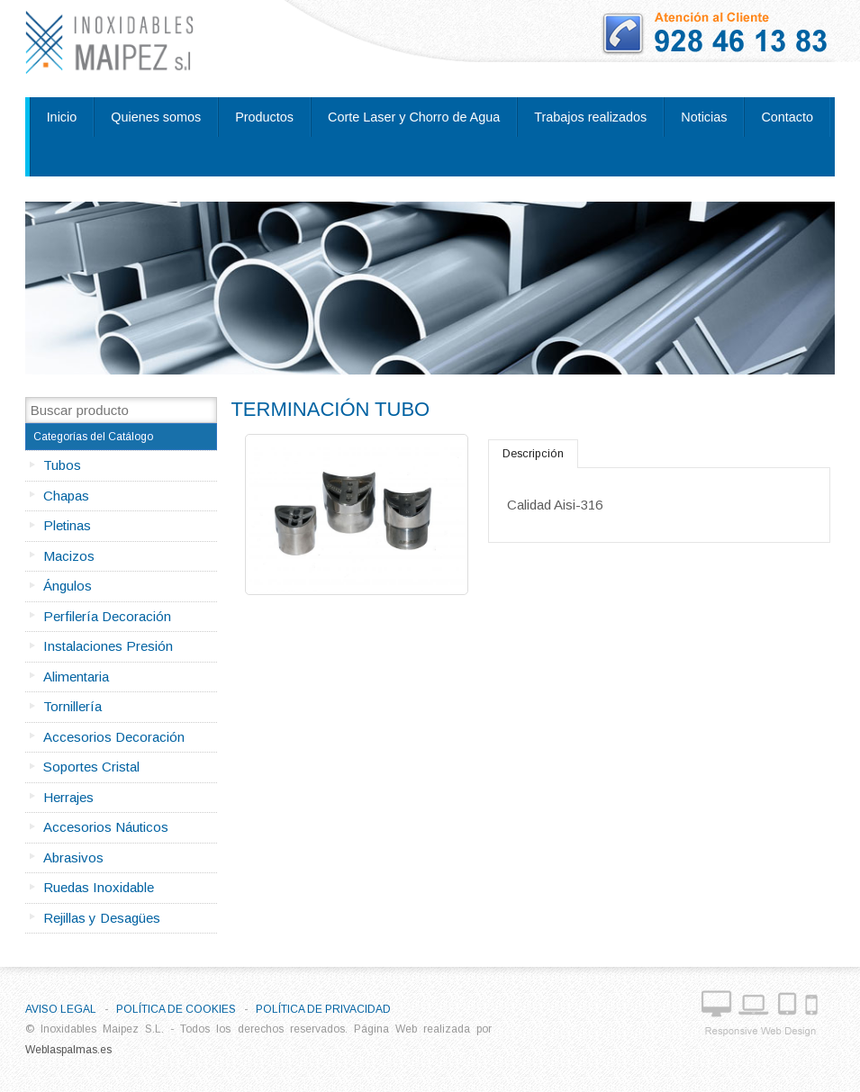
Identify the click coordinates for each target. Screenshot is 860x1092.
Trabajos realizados (590, 117)
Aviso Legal (60, 1009)
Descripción (533, 453)
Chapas (66, 495)
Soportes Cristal (91, 766)
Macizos (69, 556)
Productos (264, 117)
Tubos (62, 465)
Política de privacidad (323, 1009)
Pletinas (67, 525)
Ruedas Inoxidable (98, 887)
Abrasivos (73, 857)
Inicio (62, 117)
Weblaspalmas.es (68, 1049)
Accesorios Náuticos (105, 827)
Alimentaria (76, 676)
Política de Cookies (176, 1009)
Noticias (704, 117)
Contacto (787, 117)
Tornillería (72, 706)
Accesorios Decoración (114, 737)
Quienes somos (156, 117)
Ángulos (67, 585)
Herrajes (68, 797)
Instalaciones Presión (108, 646)
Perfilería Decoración (107, 616)
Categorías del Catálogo (93, 436)
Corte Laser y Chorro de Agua (414, 117)
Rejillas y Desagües (101, 917)
